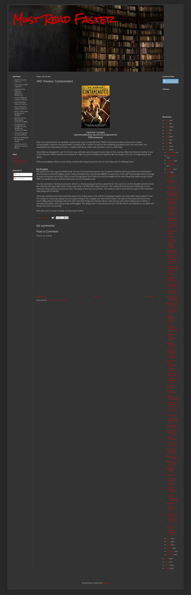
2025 (167, 120)
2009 (167, 568)
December (171, 152)
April (169, 545)
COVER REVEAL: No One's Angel (172, 397)
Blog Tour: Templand (171, 438)
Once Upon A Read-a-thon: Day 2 (172, 432)
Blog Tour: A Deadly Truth (171, 470)
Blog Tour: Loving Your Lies (172, 182)
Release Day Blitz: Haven (172, 374)
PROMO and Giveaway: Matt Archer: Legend (171, 244)
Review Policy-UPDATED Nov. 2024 (20, 162)
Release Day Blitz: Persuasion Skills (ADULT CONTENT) (171, 366)
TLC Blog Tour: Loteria (172, 176)
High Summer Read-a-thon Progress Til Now (172, 211)
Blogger (106, 583)
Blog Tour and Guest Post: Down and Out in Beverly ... (172, 270)
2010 (167, 565)
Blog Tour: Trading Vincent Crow (170, 320)
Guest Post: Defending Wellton (171, 451)
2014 (167, 146)
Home (96, 296)
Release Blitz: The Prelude (172, 292)
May (169, 542)
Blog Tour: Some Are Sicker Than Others (172, 328)
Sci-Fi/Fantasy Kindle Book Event (172, 420)
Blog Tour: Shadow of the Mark (171, 489)
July (168, 172)
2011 (167, 562)
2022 (167, 130)
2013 (167, 149)
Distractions (171, 415)
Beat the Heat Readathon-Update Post (172, 194)
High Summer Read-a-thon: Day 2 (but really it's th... (172, 259)
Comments (19, 179)
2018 (167, 133)
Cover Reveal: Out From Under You (171, 286)
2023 (167, 127)
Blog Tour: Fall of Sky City (171, 188)
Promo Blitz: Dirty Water (171, 252)
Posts (17, 174)
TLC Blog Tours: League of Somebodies (172, 497)
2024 (167, 124)
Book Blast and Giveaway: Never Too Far (171, 507)
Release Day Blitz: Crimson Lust (171, 337)
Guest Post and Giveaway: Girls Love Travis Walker (171, 479)
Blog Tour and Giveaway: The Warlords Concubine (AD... (171, 223)
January (170, 554)
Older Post (150, 296)
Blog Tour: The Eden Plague (172, 457)
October (170, 161)
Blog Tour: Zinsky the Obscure (171, 345)
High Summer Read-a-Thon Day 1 (171, 279)
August (170, 169)
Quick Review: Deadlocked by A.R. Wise (172, 298)
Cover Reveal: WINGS (171, 386)
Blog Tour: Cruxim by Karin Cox (171, 463)
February (171, 551)
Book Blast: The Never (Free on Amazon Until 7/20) (171, 354)
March (169, 548)
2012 (167, 559)
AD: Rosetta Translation (172, 426)
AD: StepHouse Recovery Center (172, 380)
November (171, 156)
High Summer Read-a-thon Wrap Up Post (171, 202)
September (171, 164)
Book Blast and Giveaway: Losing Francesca (171, 530)
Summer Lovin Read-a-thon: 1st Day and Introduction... (172, 519)
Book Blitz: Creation (170, 391)
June (169, 538)
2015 (167, 143)
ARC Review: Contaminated (172, 312)
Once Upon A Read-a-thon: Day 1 (171, 444)
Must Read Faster (64, 19)
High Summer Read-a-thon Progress (171, 234)
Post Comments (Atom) (56, 300)
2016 (167, 140)
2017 (167, 137)
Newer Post (41, 296)
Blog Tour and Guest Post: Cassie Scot (172, 305)
